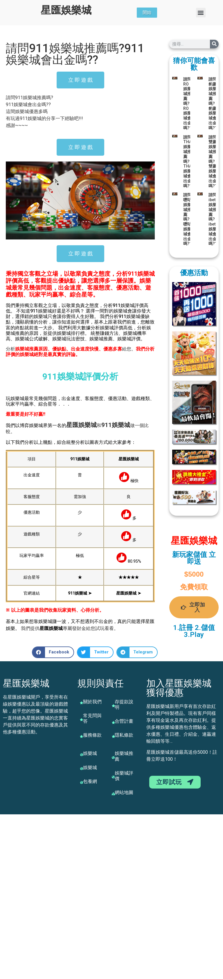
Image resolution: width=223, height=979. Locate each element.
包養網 (90, 781)
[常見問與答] (81, 719)
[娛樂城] (81, 754)
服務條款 (92, 735)
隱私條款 (124, 735)
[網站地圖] (113, 793)
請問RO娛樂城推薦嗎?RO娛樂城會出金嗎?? (187, 103)
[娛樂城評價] (113, 776)
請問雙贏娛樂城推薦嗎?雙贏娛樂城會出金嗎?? (212, 161)
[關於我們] (81, 702)
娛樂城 (87, 425)
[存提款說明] (113, 705)
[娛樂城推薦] (113, 757)
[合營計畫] (113, 722)
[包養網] (81, 782)
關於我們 (92, 701)
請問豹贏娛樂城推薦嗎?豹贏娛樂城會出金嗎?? (212, 103)
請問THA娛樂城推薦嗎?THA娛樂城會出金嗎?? (187, 161)
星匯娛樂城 (66, 10)
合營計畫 (124, 721)
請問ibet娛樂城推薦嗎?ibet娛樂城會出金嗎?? (212, 219)
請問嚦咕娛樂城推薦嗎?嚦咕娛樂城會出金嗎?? (187, 219)
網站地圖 (124, 792)
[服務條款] (81, 736)
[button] (201, 12)
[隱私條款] (113, 736)
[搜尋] (214, 44)
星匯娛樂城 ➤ (128, 593)
